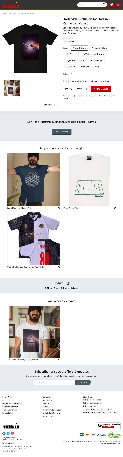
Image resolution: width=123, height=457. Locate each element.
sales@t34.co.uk (8, 443)
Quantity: (79, 89)
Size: (65, 81)
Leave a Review (61, 131)
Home (4, 13)
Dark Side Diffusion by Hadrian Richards (22, 13)
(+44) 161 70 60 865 (9, 438)
